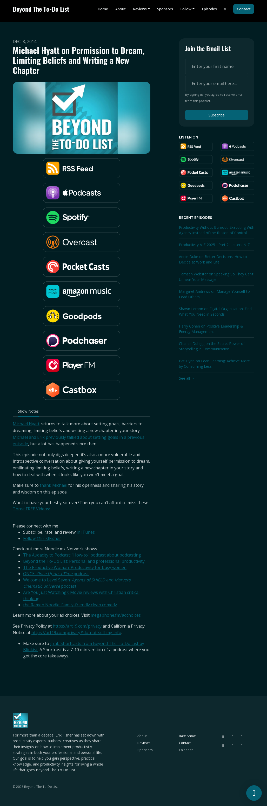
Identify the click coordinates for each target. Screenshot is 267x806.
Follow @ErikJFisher (42, 538)
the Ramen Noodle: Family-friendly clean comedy (70, 605)
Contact (244, 8)
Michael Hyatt (26, 424)
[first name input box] (216, 66)
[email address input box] (216, 83)
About (120, 8)
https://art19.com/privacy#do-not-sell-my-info (76, 632)
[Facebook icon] (232, 745)
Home (103, 8)
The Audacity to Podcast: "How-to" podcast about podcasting (82, 555)
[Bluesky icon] (223, 736)
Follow (185, 8)
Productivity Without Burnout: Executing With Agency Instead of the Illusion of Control (216, 230)
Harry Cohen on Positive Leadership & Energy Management (211, 329)
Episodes (209, 8)
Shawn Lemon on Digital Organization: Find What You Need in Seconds (215, 311)
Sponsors (165, 8)
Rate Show (187, 735)
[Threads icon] (232, 736)
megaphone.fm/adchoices (116, 615)
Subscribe (217, 115)
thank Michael (53, 485)
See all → (187, 378)
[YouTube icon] (241, 745)
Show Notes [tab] (28, 411)
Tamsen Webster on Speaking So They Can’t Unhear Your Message (216, 277)
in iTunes (86, 532)
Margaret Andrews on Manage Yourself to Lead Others (214, 294)
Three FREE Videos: (31, 509)
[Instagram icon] (241, 736)
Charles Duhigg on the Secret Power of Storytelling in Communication (212, 346)
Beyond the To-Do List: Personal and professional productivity (84, 561)
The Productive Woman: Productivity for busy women (74, 567)
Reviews (140, 8)
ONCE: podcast (56, 573)
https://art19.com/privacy (77, 626)
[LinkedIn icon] (223, 745)
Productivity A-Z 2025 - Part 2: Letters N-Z (214, 244)
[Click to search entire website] (225, 9)
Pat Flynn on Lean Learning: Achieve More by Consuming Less (214, 363)
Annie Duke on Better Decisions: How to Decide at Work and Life (213, 259)
